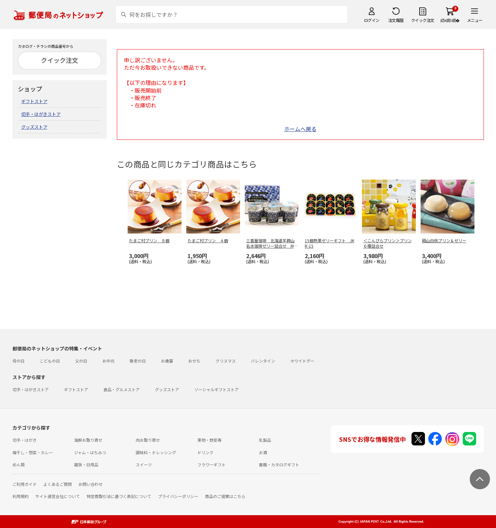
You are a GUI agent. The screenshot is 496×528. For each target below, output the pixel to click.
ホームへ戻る (300, 129)
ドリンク (205, 452)
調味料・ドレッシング (156, 452)
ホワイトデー (302, 361)
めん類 (18, 464)
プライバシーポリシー (178, 496)
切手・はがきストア (41, 114)
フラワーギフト (211, 464)
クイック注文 (422, 20)
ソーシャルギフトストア (216, 389)
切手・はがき (24, 440)
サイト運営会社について (57, 496)
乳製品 (265, 440)
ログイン (371, 20)
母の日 (18, 361)
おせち (194, 361)
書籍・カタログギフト (279, 464)
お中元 (108, 361)
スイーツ (144, 464)
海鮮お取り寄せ (88, 440)
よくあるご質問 (57, 484)
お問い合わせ (90, 484)
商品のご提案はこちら (225, 496)
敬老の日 (138, 361)
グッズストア (34, 127)
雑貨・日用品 (86, 464)
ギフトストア (34, 101)
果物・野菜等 (209, 440)
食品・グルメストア (121, 389)
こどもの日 (50, 361)
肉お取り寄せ (148, 440)
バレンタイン (263, 361)
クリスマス (226, 361)
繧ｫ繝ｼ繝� (450, 20)
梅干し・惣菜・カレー (32, 452)
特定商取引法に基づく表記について (119, 496)
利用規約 (20, 496)
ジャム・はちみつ (90, 452)
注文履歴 (396, 20)
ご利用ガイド (24, 484)
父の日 (81, 361)
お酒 (263, 452)
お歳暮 (167, 361)
